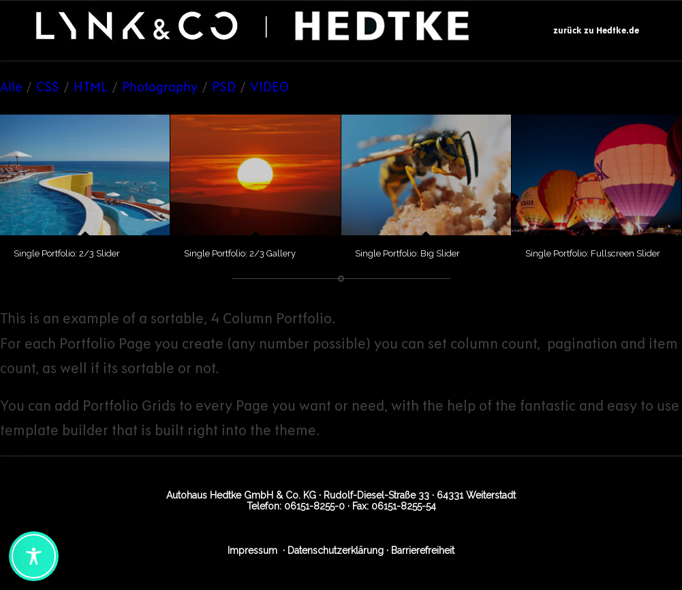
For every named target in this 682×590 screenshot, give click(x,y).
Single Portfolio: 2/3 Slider (67, 253)
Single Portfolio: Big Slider (407, 253)
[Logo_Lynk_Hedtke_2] (253, 31)
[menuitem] (596, 31)
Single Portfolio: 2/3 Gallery (240, 253)
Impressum (252, 550)
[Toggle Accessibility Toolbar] (33, 556)
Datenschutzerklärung (336, 550)
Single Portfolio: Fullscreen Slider (592, 253)
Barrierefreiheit (422, 550)
